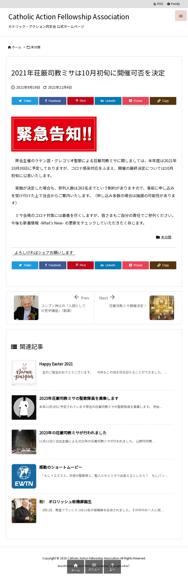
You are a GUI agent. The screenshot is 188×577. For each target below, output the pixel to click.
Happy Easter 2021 (56, 364)
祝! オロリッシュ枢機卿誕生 (65, 501)
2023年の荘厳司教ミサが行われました (72, 433)
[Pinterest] (80, 101)
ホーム (16, 47)
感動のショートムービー (60, 467)
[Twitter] (25, 101)
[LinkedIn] (108, 101)
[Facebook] (52, 101)
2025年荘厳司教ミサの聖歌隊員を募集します (78, 398)
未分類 (35, 47)
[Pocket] (135, 101)
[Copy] (163, 101)
